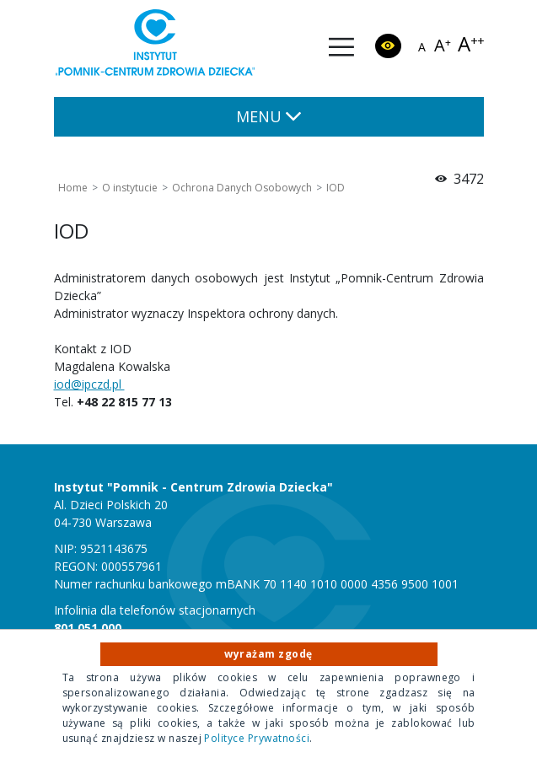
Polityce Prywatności (256, 738)
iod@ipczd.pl (89, 384)
